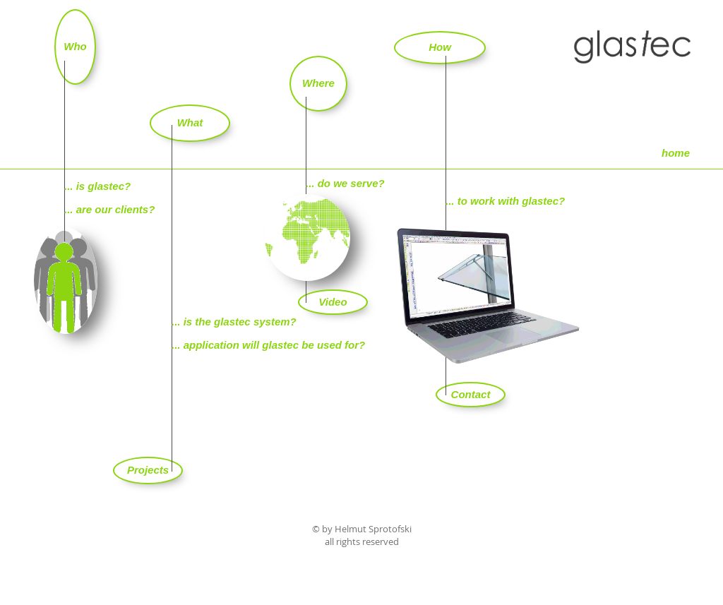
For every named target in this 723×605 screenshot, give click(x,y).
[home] (676, 153)
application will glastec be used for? (275, 345)
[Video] (333, 302)
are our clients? (115, 209)
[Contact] (471, 394)
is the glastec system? (240, 322)
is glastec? (103, 186)
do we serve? (351, 183)
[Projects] (148, 470)
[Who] (75, 47)
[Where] (318, 84)
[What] (190, 123)
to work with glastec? (512, 201)
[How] (440, 47)
